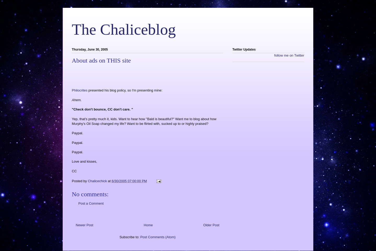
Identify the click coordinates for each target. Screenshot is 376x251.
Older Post (211, 225)
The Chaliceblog (124, 29)
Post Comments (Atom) (157, 237)
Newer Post (84, 225)
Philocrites (80, 90)
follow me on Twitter (289, 55)
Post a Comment (91, 203)
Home (148, 225)
